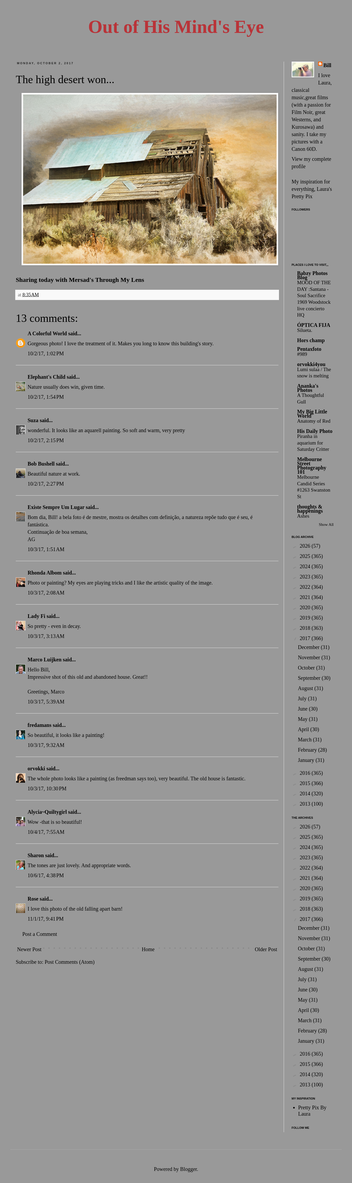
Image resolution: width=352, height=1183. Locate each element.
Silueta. (304, 330)
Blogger (188, 1169)
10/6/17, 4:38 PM (46, 875)
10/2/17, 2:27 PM (46, 484)
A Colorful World (47, 333)
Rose (33, 899)
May (303, 719)
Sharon (36, 855)
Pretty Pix (302, 196)
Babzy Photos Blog (312, 275)
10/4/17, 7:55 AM (46, 832)
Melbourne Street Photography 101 (311, 465)
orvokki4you (311, 364)
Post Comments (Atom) (70, 962)
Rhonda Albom (45, 573)
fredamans (39, 725)
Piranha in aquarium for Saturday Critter (313, 442)
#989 (302, 354)
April (304, 729)
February (308, 750)
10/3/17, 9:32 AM (46, 745)
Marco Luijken (44, 659)
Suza (33, 420)
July (303, 698)
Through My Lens (119, 279)
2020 (306, 607)
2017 (306, 638)
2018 (306, 628)
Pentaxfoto (309, 349)
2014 (306, 793)
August (306, 688)
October (307, 668)
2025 (306, 556)
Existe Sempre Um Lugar (56, 507)
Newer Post (29, 949)
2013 (306, 804)
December (309, 647)
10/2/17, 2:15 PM (46, 440)
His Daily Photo (314, 431)
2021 (306, 597)
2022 (306, 587)
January (306, 760)
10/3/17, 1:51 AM (46, 549)
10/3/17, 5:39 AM (46, 702)
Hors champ (311, 340)
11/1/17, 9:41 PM (46, 919)
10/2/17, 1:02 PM (46, 353)
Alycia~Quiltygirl (47, 812)
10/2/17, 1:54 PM (46, 397)
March (305, 739)
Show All (326, 524)
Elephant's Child (46, 377)
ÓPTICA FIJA (313, 325)
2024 (306, 566)
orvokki (36, 768)
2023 (306, 577)
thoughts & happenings (310, 509)
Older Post (266, 949)
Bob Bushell (41, 464)
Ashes (303, 516)
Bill (327, 65)
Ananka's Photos (307, 388)
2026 (306, 546)
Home (148, 949)
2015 (306, 783)
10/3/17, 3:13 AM (46, 636)
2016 (306, 773)
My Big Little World (312, 414)
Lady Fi (36, 616)
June (303, 709)
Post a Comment (39, 934)
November (309, 657)
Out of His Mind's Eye (176, 27)
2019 (306, 618)
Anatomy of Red (313, 421)
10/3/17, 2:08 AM (46, 593)
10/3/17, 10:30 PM (47, 788)
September (310, 678)
